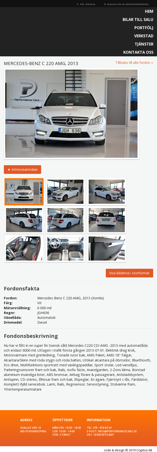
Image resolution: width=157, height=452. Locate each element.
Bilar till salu (138, 19)
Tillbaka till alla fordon (132, 62)
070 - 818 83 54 (86, 4)
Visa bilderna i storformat (129, 273)
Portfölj (143, 27)
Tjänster (144, 44)
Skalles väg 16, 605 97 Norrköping (126, 4)
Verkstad (143, 36)
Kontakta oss (138, 52)
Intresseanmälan (25, 169)
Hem (149, 11)
